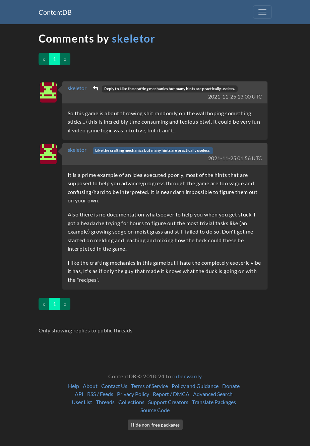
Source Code (155, 410)
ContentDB (55, 12)
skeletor (134, 38)
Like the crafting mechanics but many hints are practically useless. (152, 150)
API (79, 394)
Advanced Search (213, 394)
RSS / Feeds (100, 394)
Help (73, 386)
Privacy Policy (133, 394)
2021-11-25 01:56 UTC (235, 158)
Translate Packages (214, 402)
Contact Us (114, 386)
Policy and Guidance (195, 386)
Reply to (169, 88)
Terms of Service (149, 386)
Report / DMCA (171, 394)
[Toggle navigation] (262, 12)
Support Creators (168, 402)
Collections (131, 402)
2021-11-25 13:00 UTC (235, 96)
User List (82, 402)
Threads (105, 402)
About (90, 386)
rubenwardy (187, 376)
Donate (231, 386)
